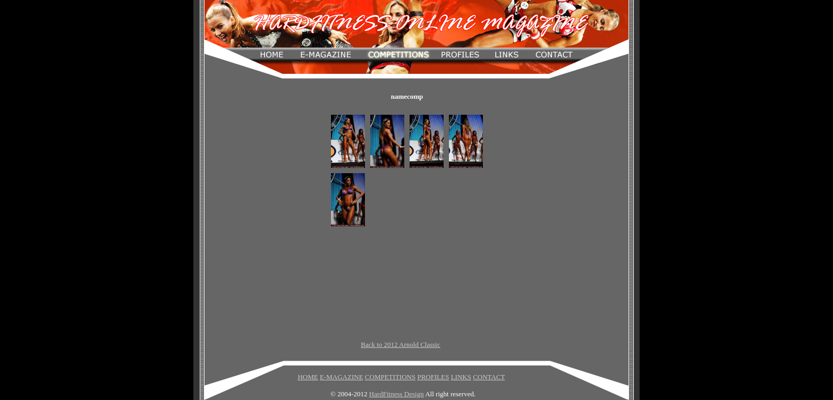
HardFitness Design (396, 394)
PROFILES (433, 377)
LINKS (461, 377)
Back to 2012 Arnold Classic (400, 344)
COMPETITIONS (390, 377)
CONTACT (489, 377)
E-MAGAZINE (341, 377)
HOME (308, 377)
